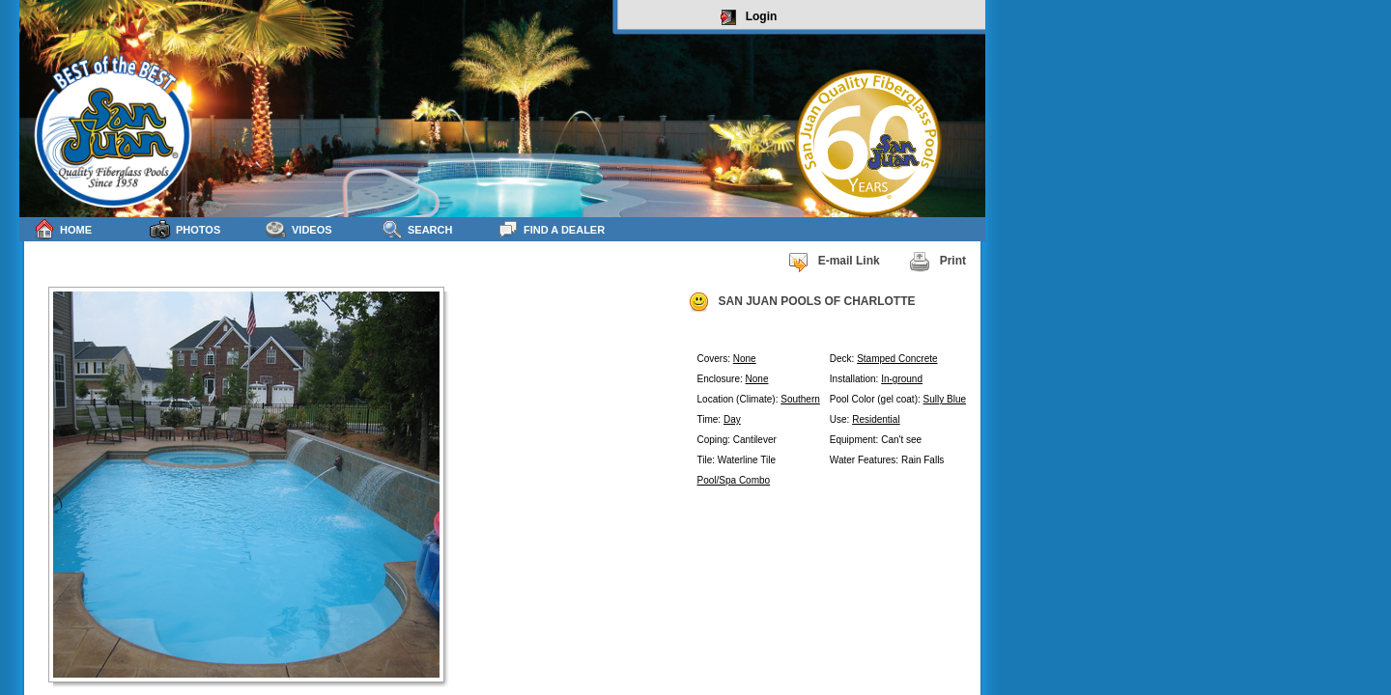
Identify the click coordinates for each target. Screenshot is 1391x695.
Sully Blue (944, 399)
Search (417, 229)
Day (732, 419)
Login (749, 17)
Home (63, 229)
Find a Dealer (551, 229)
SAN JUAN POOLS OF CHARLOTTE (802, 302)
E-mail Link (833, 261)
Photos (185, 229)
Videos (299, 229)
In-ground (902, 379)
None (744, 358)
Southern (800, 399)
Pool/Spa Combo (734, 480)
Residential (875, 419)
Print (937, 261)
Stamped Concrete (897, 358)
